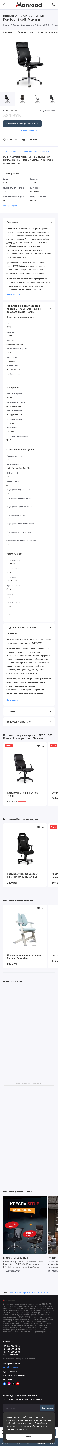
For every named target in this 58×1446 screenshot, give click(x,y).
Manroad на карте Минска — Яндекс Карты (29, 1083)
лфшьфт (27, 1292)
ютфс (19, 1292)
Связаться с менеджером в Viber (22, 123)
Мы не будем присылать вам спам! (20, 1396)
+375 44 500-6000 (11, 1346)
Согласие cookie (14, 1426)
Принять (29, 1437)
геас (33, 1292)
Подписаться (47, 1408)
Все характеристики (11, 206)
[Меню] (5, 4)
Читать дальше (13, 295)
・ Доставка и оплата (12, 151)
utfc (38, 1292)
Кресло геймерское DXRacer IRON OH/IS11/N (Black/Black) (22, 875)
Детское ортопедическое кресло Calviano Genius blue (24, 956)
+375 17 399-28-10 (11, 1352)
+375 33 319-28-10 (11, 1349)
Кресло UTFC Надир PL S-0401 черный (23, 794)
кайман (12, 1292)
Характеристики (25, 32)
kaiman (44, 1292)
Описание (7, 32)
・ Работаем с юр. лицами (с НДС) (36, 151)
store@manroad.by (11, 1367)
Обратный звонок (10, 1355)
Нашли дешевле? (29, 130)
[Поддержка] (53, 4)
